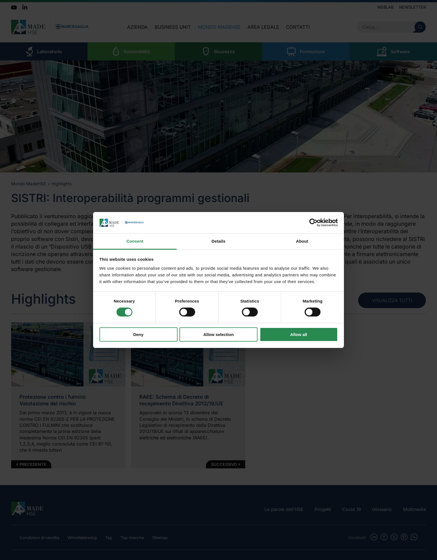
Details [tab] (218, 241)
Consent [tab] (135, 241)
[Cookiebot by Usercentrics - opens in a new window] (313, 222)
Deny (138, 334)
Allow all (298, 334)
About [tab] (302, 241)
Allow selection (218, 334)
